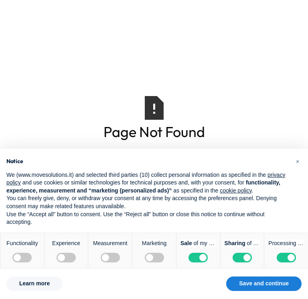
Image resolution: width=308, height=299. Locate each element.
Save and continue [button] (264, 283)
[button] (297, 161)
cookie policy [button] (235, 190)
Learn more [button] (34, 283)
